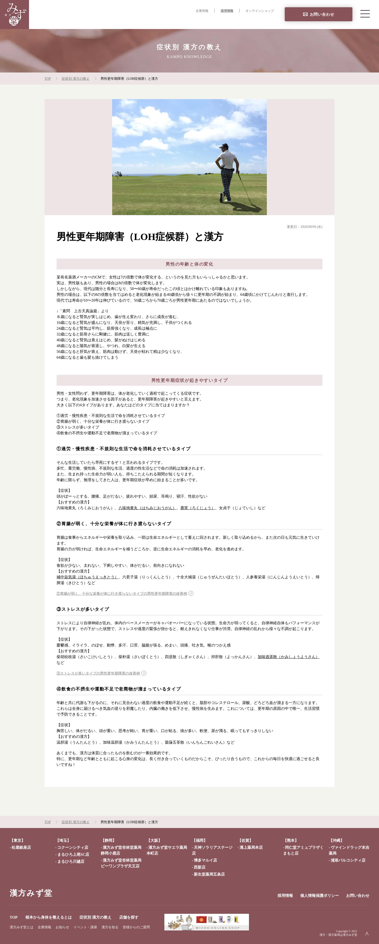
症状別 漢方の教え (230, 21)
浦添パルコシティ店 (348, 860)
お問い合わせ (322, 14)
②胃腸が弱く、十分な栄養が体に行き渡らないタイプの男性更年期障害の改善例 (126, 593)
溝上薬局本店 (251, 847)
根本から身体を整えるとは (182, 21)
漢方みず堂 (31, 893)
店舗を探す (264, 21)
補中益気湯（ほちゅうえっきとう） (87, 577)
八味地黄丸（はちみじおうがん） (147, 508)
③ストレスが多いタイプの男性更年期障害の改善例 (101, 673)
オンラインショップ (260, 11)
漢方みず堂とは (21, 927)
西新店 (199, 867)
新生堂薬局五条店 (209, 874)
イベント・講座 (85, 927)
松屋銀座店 (21, 847)
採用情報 (227, 11)
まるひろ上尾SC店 (73, 854)
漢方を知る (110, 927)
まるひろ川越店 (70, 861)
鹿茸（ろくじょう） (197, 508)
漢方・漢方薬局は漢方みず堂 (338, 935)
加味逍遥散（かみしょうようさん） (289, 657)
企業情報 (202, 11)
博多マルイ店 (205, 860)
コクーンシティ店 (72, 847)
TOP (147, 21)
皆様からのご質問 (136, 927)
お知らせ (62, 927)
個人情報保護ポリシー (319, 895)
